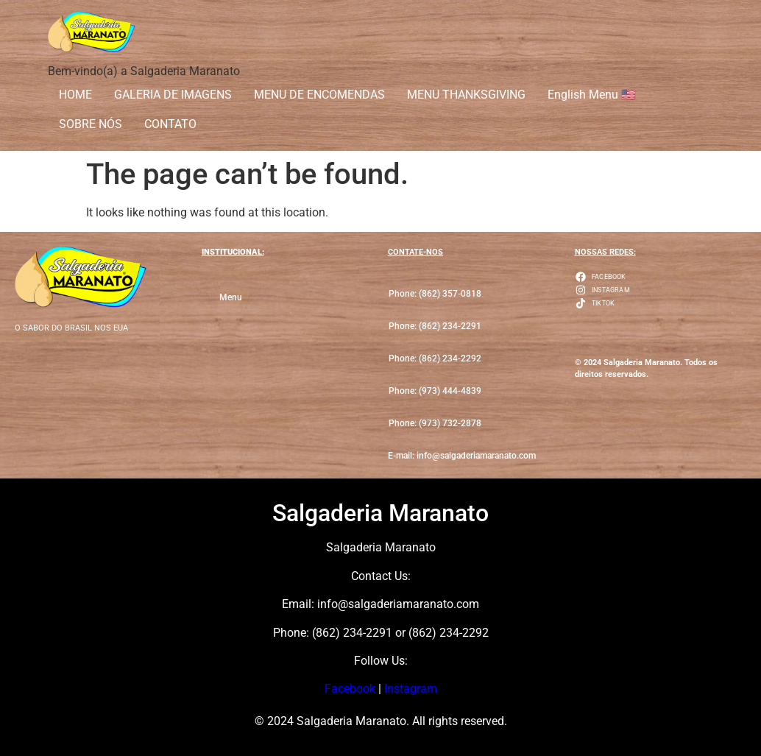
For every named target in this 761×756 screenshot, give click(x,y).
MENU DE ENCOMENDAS (319, 95)
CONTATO (170, 124)
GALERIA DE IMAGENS (173, 95)
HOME (75, 95)
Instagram (410, 689)
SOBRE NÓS (90, 124)
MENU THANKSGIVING (466, 95)
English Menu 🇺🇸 (592, 95)
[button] (435, 326)
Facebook (350, 689)
